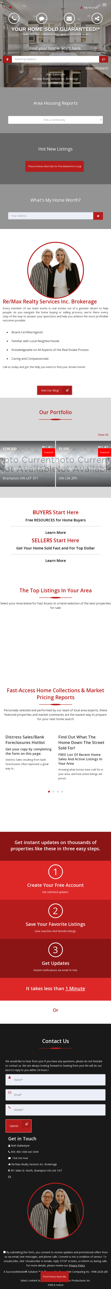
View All (103, 435)
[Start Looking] (103, 59)
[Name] (55, 1080)
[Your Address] (50, 215)
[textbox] (55, 119)
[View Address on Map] (55, 1170)
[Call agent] (4, 7)
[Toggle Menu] (104, 5)
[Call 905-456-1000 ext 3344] (13, 18)
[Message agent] (55, 1158)
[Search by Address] (55, 59)
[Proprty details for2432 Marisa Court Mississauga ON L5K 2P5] (83, 464)
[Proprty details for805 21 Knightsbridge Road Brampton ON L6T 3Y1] (27, 464)
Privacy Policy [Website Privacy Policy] (77, 1265)
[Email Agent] (55, 1177)
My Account (89, 7)
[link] (98, 216)
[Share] (97, 18)
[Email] (69, 18)
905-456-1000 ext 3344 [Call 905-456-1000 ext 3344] (55, 83)
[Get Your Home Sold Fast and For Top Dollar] (55, 550)
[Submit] (18, 1126)
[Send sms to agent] (11, 7)
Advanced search (96, 68)
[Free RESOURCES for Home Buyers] (55, 522)
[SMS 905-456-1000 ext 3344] (41, 18)
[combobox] (55, 120)
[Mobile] (55, 1110)
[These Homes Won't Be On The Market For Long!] (54, 166)
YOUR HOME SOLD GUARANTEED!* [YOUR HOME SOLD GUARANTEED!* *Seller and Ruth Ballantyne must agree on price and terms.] (55, 29)
